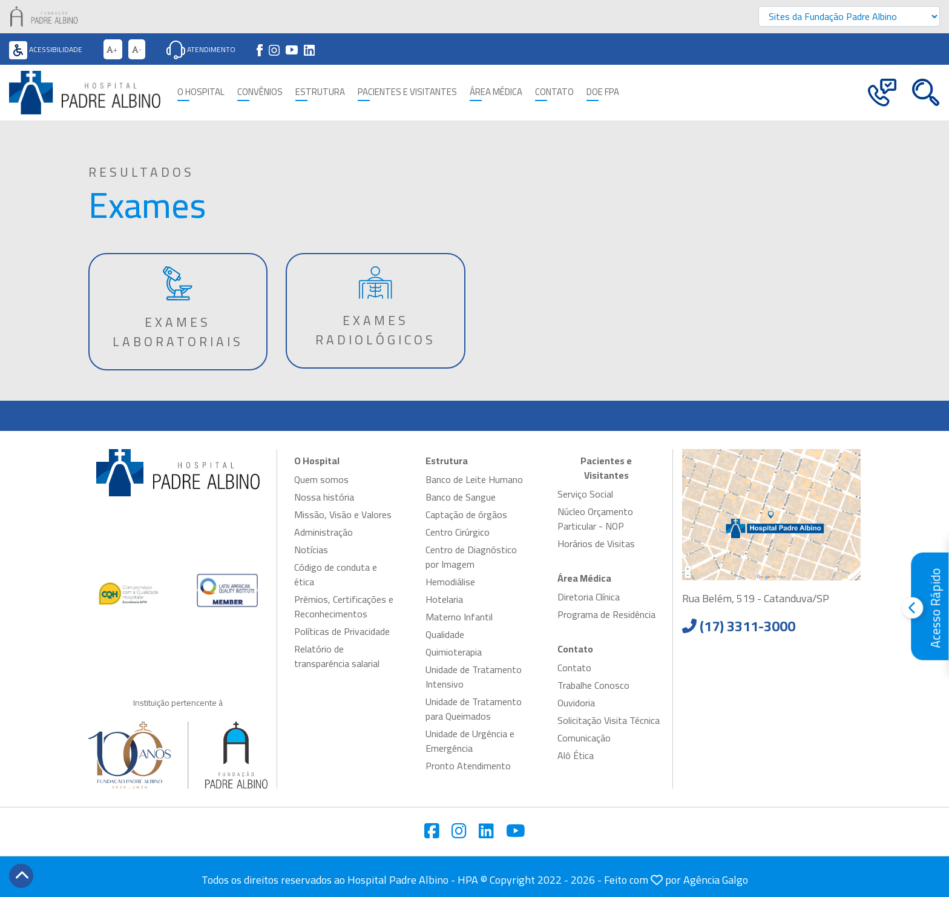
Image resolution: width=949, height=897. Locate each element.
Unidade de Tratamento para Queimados (473, 708)
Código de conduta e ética (335, 574)
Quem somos (321, 479)
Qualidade (444, 634)
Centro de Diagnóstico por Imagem (471, 556)
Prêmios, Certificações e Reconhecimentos (343, 606)
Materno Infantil (459, 617)
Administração (323, 532)
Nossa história (324, 497)
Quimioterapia (453, 652)
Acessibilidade (45, 49)
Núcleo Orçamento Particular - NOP (595, 518)
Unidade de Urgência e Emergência (469, 740)
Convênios (260, 92)
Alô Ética (575, 755)
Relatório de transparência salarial (336, 656)
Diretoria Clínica (588, 597)
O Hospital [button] (201, 92)
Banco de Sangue (460, 497)
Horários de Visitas (596, 543)
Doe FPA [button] (602, 92)
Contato (574, 668)
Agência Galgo (715, 880)
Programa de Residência (606, 614)
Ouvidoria (576, 703)
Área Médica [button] (496, 92)
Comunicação (584, 738)
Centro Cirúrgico (457, 532)
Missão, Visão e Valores (343, 514)
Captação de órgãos (466, 514)
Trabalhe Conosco (593, 685)
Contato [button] (554, 92)
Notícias (311, 549)
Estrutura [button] (320, 92)
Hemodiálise (450, 582)
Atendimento (200, 49)
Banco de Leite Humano (474, 479)
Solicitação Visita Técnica (608, 720)
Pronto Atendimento (468, 766)
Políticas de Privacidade (342, 631)
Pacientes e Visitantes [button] (407, 92)
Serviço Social (585, 494)
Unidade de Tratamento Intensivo (473, 676)
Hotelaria (444, 599)
